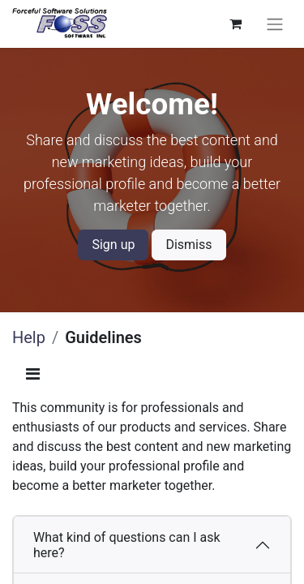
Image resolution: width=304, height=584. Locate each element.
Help (28, 337)
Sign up (113, 244)
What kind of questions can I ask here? (127, 545)
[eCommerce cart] (235, 23)
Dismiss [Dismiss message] (188, 244)
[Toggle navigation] (275, 23)
